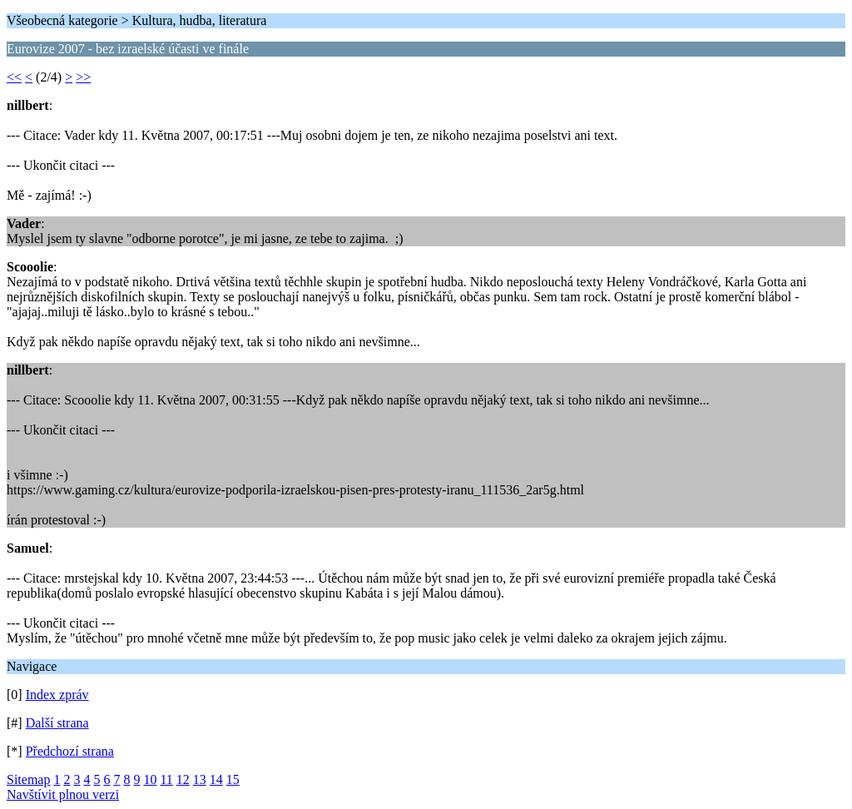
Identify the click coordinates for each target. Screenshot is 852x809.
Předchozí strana (70, 751)
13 (199, 779)
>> (83, 77)
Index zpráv (57, 694)
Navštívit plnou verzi (63, 794)
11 (166, 779)
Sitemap (28, 779)
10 (149, 779)
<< (14, 77)
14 (216, 779)
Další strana (57, 723)
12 (183, 779)
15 (233, 779)
